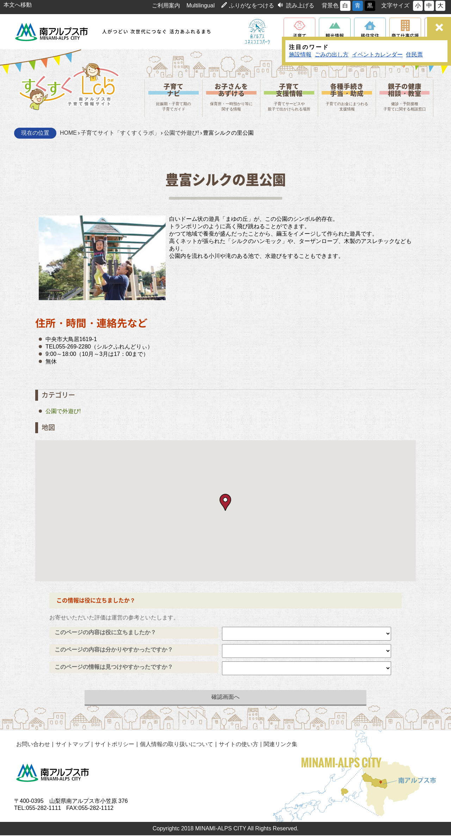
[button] (225, 503)
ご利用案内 (166, 5)
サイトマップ (71, 745)
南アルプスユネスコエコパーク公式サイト (257, 32)
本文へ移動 (18, 5)
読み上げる (300, 5)
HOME (68, 134)
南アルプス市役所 (53, 773)
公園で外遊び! (181, 134)
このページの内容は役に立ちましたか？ (105, 633)
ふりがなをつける (251, 5)
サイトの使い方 (236, 745)
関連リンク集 (278, 745)
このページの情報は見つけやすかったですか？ (114, 668)
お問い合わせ (33, 745)
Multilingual (200, 5)
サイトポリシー (113, 745)
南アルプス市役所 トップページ (52, 32)
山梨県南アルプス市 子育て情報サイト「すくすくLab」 (69, 85)
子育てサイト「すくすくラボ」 (120, 134)
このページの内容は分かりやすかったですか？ (114, 650)
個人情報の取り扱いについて (174, 745)
